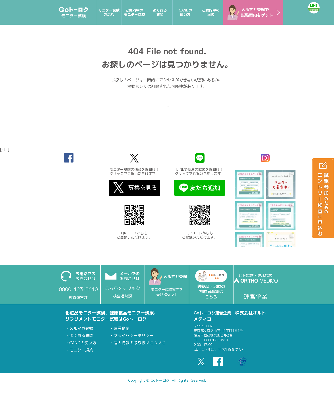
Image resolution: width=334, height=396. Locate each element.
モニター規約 (81, 350)
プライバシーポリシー (133, 336)
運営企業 (121, 329)
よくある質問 (81, 336)
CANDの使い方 (82, 343)
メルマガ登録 (81, 329)
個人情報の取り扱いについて (139, 343)
